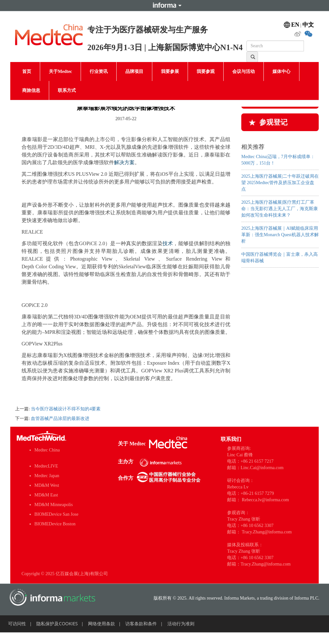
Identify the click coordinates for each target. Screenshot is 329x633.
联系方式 (67, 90)
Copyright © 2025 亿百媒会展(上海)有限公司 (65, 573)
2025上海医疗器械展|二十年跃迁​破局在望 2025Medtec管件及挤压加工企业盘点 (280, 183)
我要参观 (206, 71)
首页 (26, 71)
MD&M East (46, 495)
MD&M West (46, 485)
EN (295, 25)
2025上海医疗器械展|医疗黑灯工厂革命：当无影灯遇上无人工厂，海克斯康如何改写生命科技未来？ (279, 209)
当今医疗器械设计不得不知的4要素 (66, 408)
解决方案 (124, 162)
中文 (308, 25)
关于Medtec (60, 71)
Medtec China (47, 450)
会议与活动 (243, 71)
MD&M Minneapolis (53, 504)
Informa (164, 5)
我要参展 (170, 71)
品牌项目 (134, 71)
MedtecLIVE (46, 466)
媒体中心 (281, 71)
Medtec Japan (46, 475)
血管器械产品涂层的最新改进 (60, 418)
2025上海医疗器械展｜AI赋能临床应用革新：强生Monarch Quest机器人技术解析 (280, 235)
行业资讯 (99, 71)
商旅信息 (31, 90)
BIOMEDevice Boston (55, 524)
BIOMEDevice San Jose (56, 514)
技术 (168, 243)
